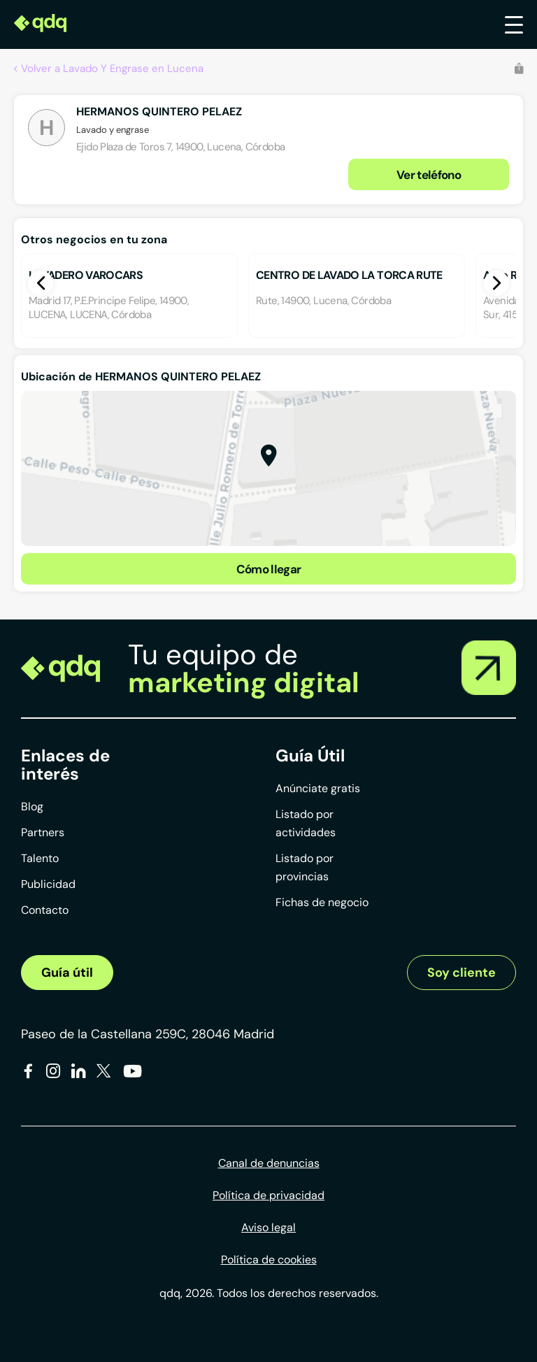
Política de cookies (269, 1259)
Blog (32, 806)
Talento (40, 858)
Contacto (45, 910)
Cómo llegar (268, 569)
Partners (42, 832)
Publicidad (48, 884)
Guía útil (67, 972)
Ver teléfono (428, 174)
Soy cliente (461, 972)
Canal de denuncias (269, 1163)
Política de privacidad (268, 1195)
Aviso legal (268, 1227)
